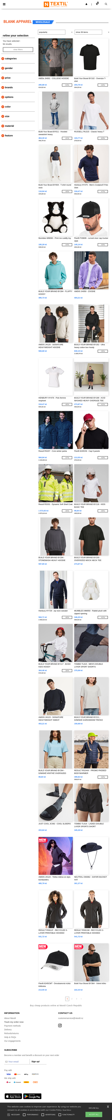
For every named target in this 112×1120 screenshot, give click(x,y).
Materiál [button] (9, 126)
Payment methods (12, 1026)
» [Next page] (81, 999)
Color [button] (8, 106)
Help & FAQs (10, 1037)
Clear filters (18, 50)
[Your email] (17, 1061)
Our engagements (12, 1041)
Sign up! (36, 1061)
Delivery (8, 1029)
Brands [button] (9, 87)
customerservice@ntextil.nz (70, 1018)
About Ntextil (10, 1018)
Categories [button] (11, 58)
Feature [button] (9, 135)
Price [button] (7, 78)
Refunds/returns (11, 1033)
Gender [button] (9, 68)
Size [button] (7, 116)
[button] (86, 4)
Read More (67, 1110)
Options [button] (9, 97)
